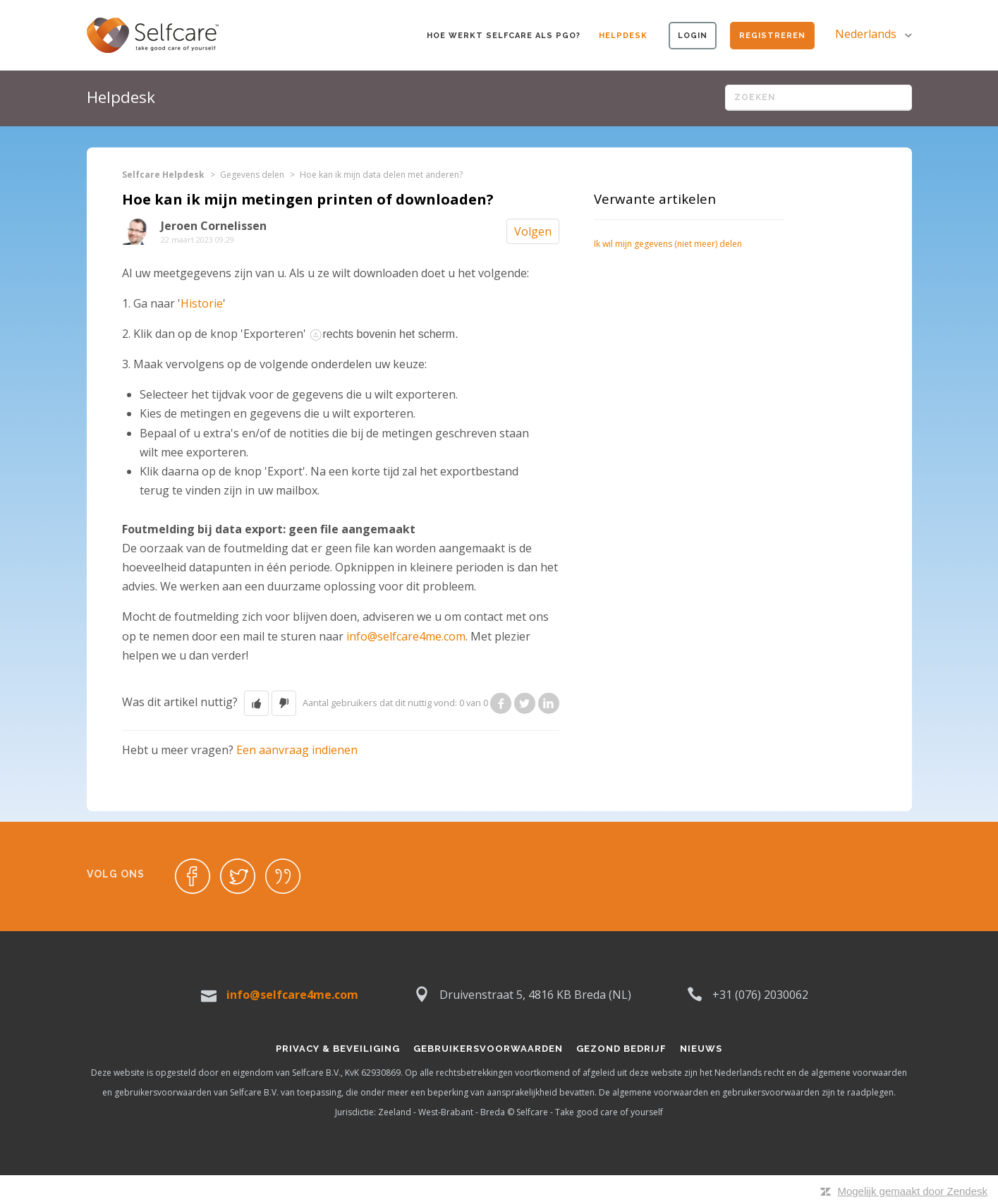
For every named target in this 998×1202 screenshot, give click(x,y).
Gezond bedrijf (621, 1048)
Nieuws (701, 1048)
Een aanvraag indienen (297, 750)
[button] (256, 703)
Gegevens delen (252, 175)
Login (692, 35)
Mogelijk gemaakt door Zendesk (912, 1191)
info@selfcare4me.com (405, 636)
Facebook (500, 703)
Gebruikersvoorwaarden (488, 1048)
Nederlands (867, 34)
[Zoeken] (818, 98)
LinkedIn (548, 703)
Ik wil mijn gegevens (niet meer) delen (668, 244)
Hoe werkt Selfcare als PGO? (503, 35)
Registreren (772, 35)
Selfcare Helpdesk (163, 175)
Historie (202, 303)
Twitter (524, 703)
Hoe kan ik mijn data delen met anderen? (381, 175)
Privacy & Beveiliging (338, 1048)
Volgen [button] (533, 231)
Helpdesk (623, 35)
